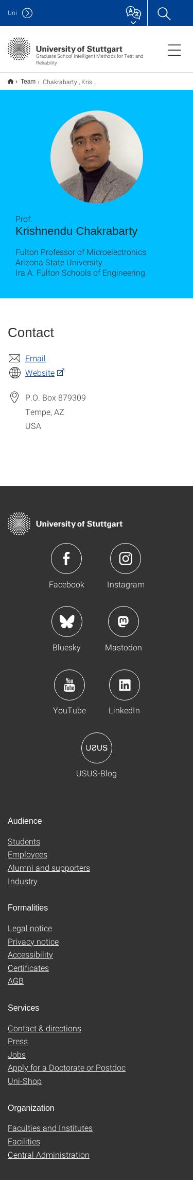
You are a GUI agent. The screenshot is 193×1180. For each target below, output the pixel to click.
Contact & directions (44, 1021)
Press (18, 1034)
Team (22, 78)
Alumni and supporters (49, 860)
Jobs (17, 1047)
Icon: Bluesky (66, 614)
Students (24, 834)
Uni (12, 13)
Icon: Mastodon (123, 614)
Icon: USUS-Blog (96, 741)
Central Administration (49, 1147)
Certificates (28, 960)
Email (35, 351)
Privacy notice (33, 934)
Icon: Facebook (66, 551)
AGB (16, 973)
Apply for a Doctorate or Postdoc (67, 1060)
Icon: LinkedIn (124, 678)
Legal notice (30, 921)
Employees (27, 847)
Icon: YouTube (69, 678)
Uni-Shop (25, 1074)
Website (40, 365)
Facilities (24, 1134)
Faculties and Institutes (50, 1120)
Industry (23, 874)
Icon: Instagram (125, 551)
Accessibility (30, 947)
